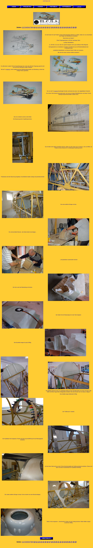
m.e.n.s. (8, 69)
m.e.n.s (56, 91)
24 (65, 27)
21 (58, 27)
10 (35, 27)
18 (52, 27)
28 (73, 27)
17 (50, 27)
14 (43, 27)
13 (41, 27)
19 (54, 27)
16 (47, 27)
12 (39, 27)
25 (67, 27)
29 (75, 27)
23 (63, 27)
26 (69, 27)
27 (71, 27)
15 (45, 27)
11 (37, 27)
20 (56, 27)
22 (60, 27)
